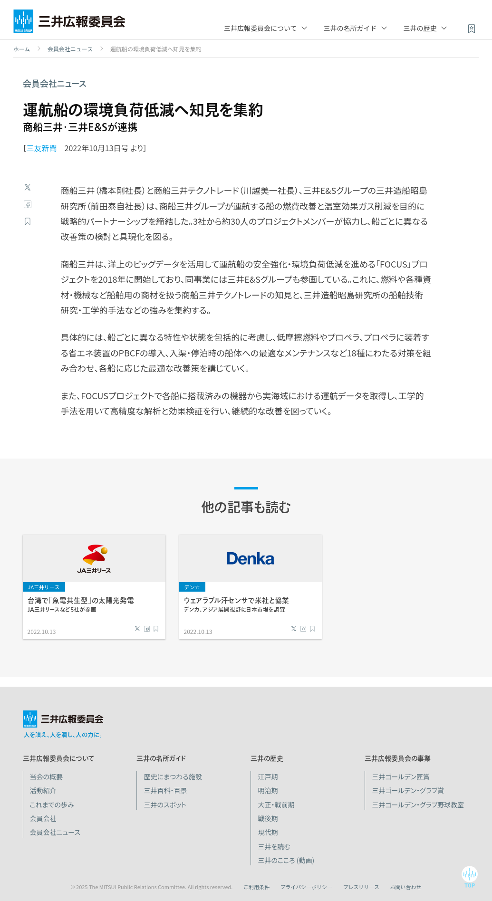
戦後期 (268, 818)
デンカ (192, 587)
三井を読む (274, 846)
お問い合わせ (406, 887)
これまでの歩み (52, 804)
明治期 (268, 790)
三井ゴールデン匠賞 (401, 776)
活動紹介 (43, 790)
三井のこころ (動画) (286, 860)
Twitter (27, 187)
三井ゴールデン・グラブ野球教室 (418, 804)
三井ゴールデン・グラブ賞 (408, 790)
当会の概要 (46, 776)
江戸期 (268, 776)
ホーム (21, 49)
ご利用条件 (256, 887)
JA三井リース (44, 587)
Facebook (27, 204)
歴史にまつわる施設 (173, 776)
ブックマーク (27, 221)
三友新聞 (42, 147)
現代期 (268, 832)
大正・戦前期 (276, 804)
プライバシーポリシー (306, 887)
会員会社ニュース (70, 49)
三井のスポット (165, 804)
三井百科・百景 (165, 790)
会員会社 (43, 818)
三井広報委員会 (69, 24)
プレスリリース (361, 887)
